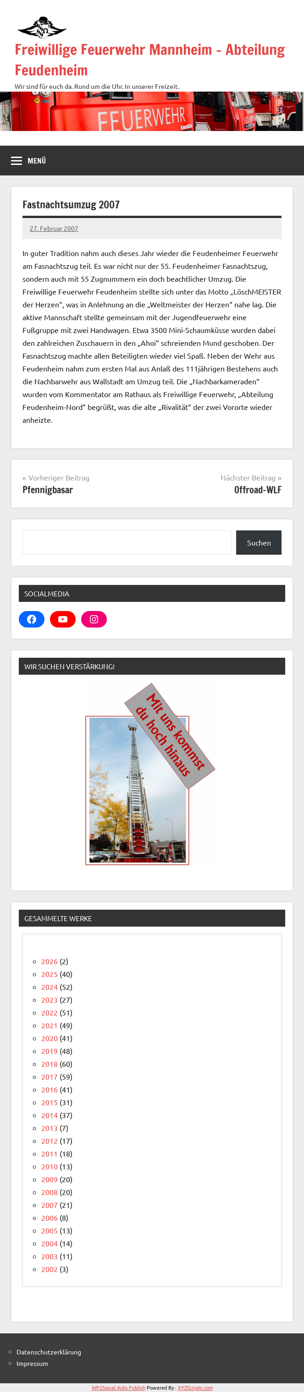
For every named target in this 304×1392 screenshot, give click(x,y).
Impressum (32, 1363)
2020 (49, 1038)
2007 (49, 1204)
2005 (49, 1230)
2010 (49, 1166)
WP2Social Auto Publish (118, 1387)
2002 (49, 1268)
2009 (49, 1179)
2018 (49, 1063)
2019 (49, 1050)
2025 (49, 973)
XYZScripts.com (195, 1387)
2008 (49, 1191)
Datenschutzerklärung (49, 1352)
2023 (49, 999)
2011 (49, 1153)
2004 (49, 1243)
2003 (49, 1256)
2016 (49, 1089)
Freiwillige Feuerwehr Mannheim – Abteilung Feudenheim (150, 60)
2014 (49, 1114)
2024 (49, 986)
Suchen (259, 542)
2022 (49, 1012)
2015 (49, 1102)
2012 (49, 1140)
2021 (49, 1025)
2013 (49, 1127)
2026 (49, 961)
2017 (49, 1076)
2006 (49, 1217)
